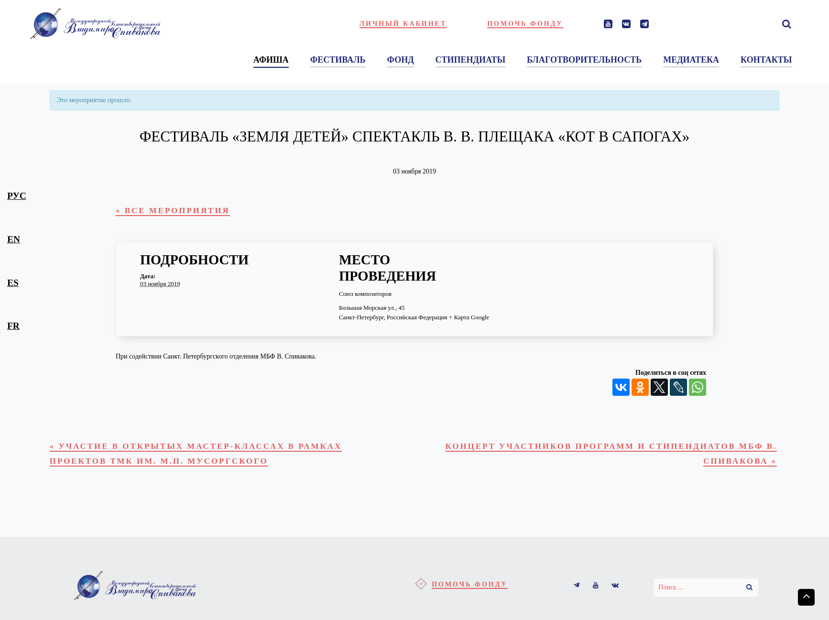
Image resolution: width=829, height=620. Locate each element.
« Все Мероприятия (179, 212)
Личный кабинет (403, 23)
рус (16, 196)
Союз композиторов (365, 295)
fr (13, 326)
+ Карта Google (469, 319)
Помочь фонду (525, 23)
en (13, 239)
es (13, 283)
